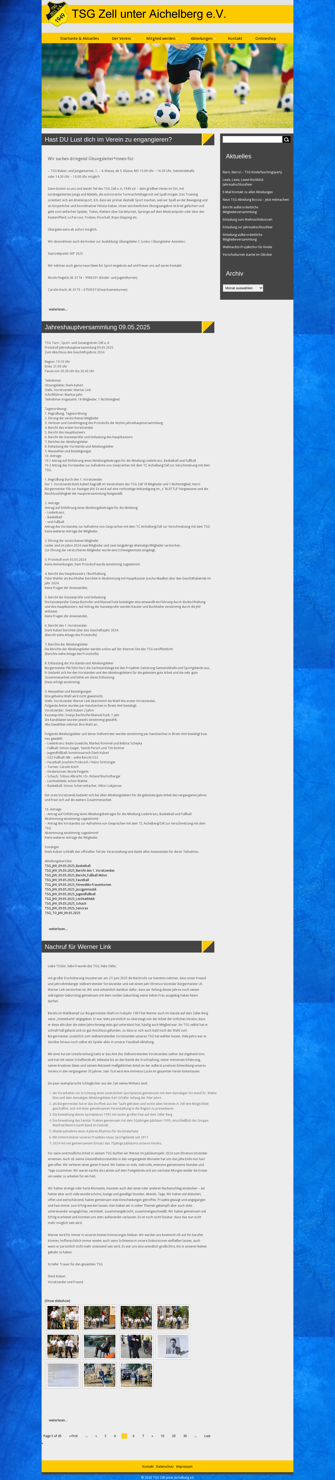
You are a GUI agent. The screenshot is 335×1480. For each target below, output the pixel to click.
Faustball (82, 880)
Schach (81, 903)
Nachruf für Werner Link (78, 946)
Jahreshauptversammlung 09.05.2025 (97, 327)
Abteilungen (203, 38)
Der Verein (123, 38)
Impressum (184, 1466)
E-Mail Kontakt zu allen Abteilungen (248, 192)
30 (185, 1436)
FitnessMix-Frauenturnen (93, 885)
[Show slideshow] (57, 1301)
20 (174, 1436)
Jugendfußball (86, 894)
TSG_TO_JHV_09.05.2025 (62, 913)
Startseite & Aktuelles (79, 38)
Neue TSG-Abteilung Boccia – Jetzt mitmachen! (256, 200)
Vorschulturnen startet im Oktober (247, 255)
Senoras (82, 908)
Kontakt (235, 38)
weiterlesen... (55, 309)
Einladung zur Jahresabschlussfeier (248, 227)
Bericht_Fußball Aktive (91, 875)
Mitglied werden (162, 38)
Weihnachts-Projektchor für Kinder (247, 247)
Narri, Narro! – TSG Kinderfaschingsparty (252, 172)
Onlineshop (265, 38)
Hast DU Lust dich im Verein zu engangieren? (108, 139)
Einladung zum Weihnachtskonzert (247, 219)
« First (73, 1436)
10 (162, 1436)
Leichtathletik (85, 899)
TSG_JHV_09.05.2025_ (60, 870)
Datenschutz (165, 1466)
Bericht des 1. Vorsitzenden (95, 870)
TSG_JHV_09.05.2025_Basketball (68, 866)
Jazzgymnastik (86, 889)
